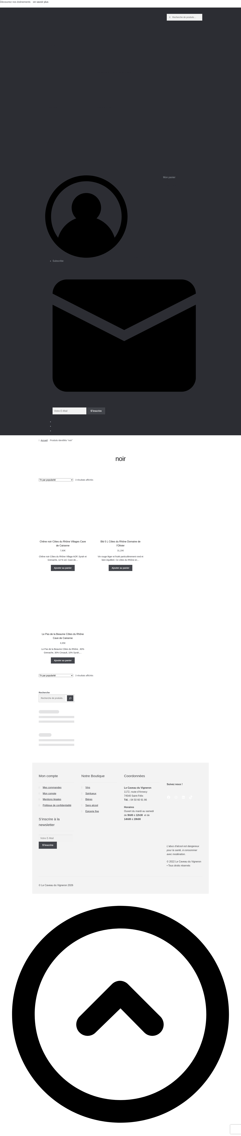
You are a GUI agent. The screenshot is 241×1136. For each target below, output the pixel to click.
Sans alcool (91, 805)
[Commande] (56, 479)
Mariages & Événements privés (120, 84)
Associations (120, 119)
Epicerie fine (92, 811)
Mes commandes (52, 787)
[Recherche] (70, 698)
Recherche (44, 692)
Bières (88, 799)
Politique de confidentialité (57, 805)
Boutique (68, 154)
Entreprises (68, 119)
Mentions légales (52, 799)
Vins (87, 787)
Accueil (44, 440)
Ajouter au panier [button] (63, 568)
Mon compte (49, 793)
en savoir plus (41, 2)
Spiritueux (90, 793)
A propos (68, 57)
